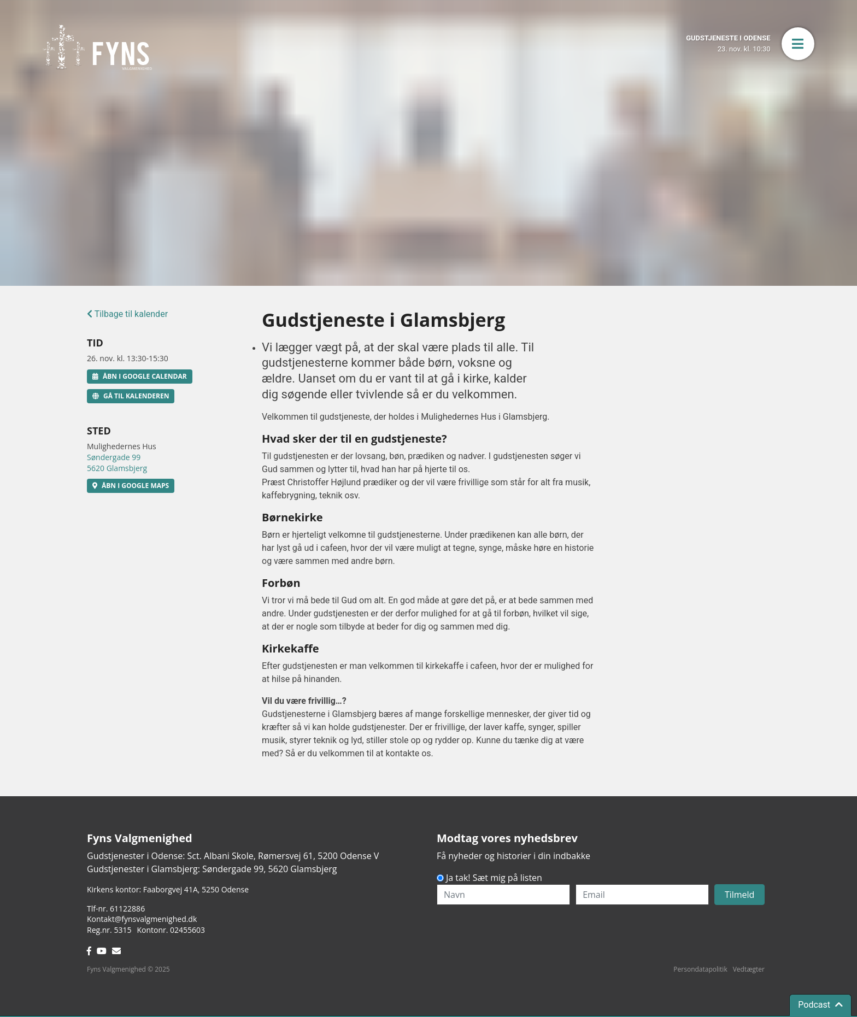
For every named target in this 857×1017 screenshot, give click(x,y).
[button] (798, 43)
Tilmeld (740, 895)
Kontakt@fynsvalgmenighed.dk (142, 919)
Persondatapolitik (700, 969)
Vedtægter (749, 969)
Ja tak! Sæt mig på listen (494, 878)
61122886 (127, 908)
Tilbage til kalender (127, 314)
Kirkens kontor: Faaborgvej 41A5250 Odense (168, 889)
